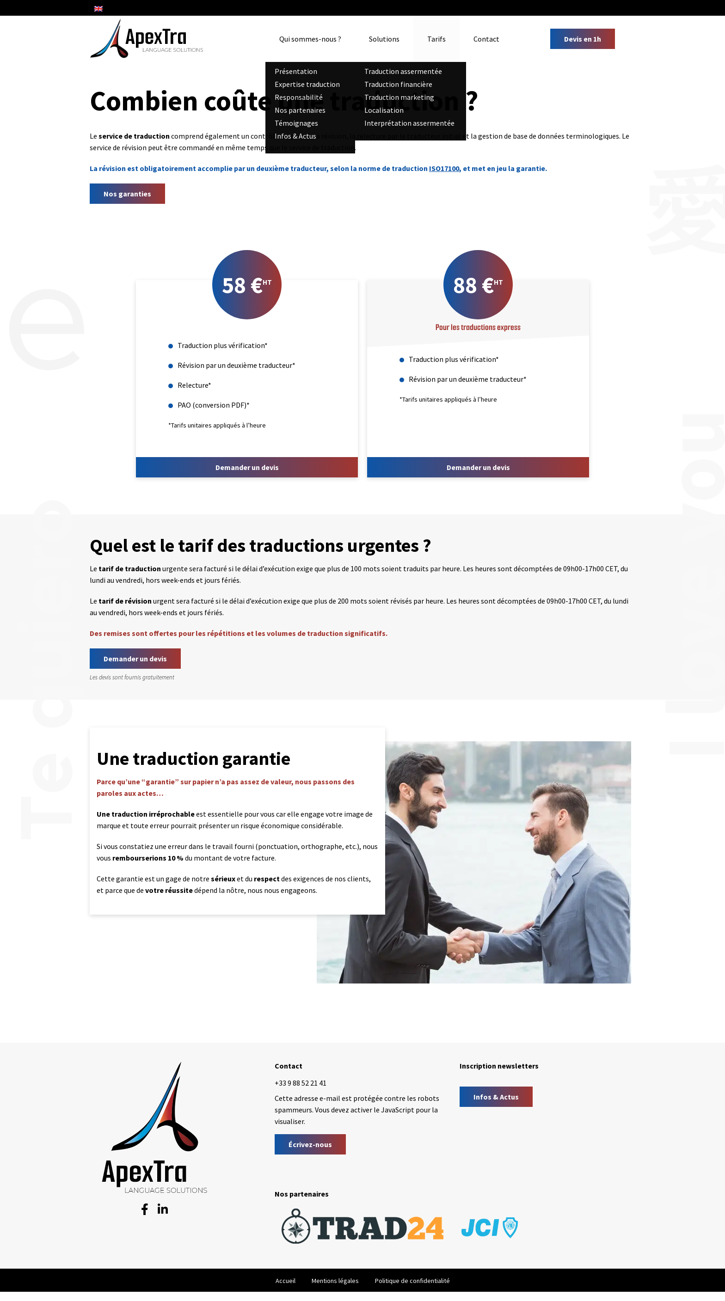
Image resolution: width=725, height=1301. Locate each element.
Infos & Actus (496, 1096)
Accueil (285, 1281)
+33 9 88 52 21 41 (300, 1082)
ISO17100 (444, 168)
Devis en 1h (582, 38)
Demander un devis (247, 467)
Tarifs (436, 38)
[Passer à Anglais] (98, 7)
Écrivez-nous (310, 1144)
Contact (486, 38)
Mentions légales (335, 1281)
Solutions (384, 38)
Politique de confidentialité (412, 1281)
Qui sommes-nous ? (310, 38)
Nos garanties (127, 193)
